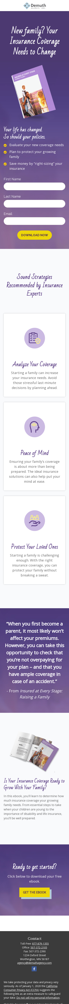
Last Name (12, 196)
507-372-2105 (39, 947)
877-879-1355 (40, 943)
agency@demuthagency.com (34, 963)
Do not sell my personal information (38, 997)
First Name (12, 179)
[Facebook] (34, 968)
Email (8, 214)
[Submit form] (34, 235)
